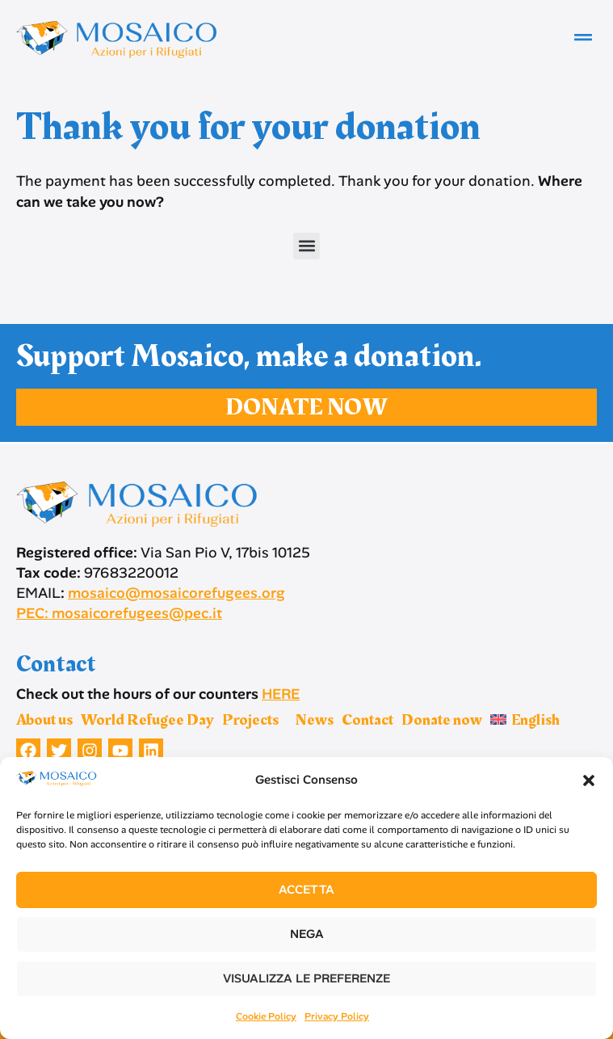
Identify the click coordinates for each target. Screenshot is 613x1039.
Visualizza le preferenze (306, 978)
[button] (589, 780)
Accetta (306, 889)
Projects (254, 719)
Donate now (441, 719)
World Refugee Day (147, 719)
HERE (281, 694)
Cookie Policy (266, 1016)
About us (44, 719)
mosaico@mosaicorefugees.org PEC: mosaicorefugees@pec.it (150, 603)
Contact (367, 719)
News (314, 719)
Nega (307, 934)
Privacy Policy (336, 1016)
